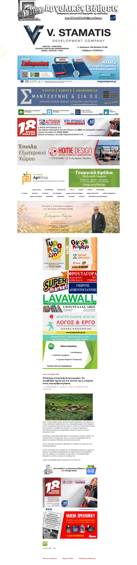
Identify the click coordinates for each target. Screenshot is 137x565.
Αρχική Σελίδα (36, 189)
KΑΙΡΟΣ (89, 189)
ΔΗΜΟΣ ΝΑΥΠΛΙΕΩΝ (36, 196)
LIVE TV (72, 189)
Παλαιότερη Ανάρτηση (87, 558)
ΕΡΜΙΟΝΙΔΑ (60, 196)
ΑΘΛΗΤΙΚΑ (35, 193)
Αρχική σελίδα (67, 558)
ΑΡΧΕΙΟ (81, 189)
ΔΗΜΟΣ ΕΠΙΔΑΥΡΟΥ (93, 193)
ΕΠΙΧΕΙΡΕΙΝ (49, 196)
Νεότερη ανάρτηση (50, 558)
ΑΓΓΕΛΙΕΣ (24, 193)
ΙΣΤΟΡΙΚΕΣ (71, 196)
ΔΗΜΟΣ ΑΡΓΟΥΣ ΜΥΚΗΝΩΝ (74, 193)
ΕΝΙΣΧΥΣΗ (72, 386)
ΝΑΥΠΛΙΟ (82, 196)
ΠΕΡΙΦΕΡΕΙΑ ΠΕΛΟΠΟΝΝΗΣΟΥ (98, 196)
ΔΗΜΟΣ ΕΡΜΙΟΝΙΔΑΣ (109, 193)
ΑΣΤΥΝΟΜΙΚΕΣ (57, 193)
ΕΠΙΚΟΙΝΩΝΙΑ (100, 189)
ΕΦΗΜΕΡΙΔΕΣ (49, 189)
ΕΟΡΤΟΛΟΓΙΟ (61, 189)
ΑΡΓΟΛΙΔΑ (45, 193)
